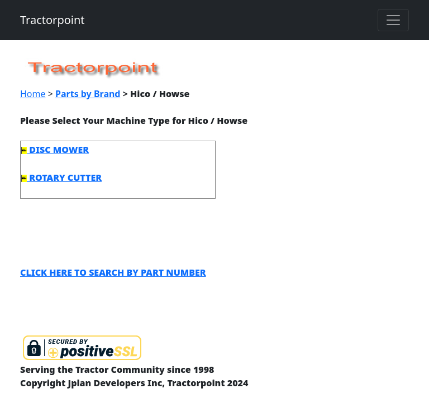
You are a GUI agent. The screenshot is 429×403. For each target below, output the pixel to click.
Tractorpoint (52, 19)
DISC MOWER (55, 149)
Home (33, 94)
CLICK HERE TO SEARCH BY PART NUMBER (113, 272)
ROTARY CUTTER (61, 177)
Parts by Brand (87, 94)
